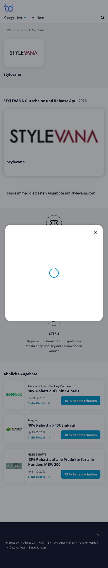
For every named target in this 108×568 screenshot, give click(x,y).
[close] (95, 232)
